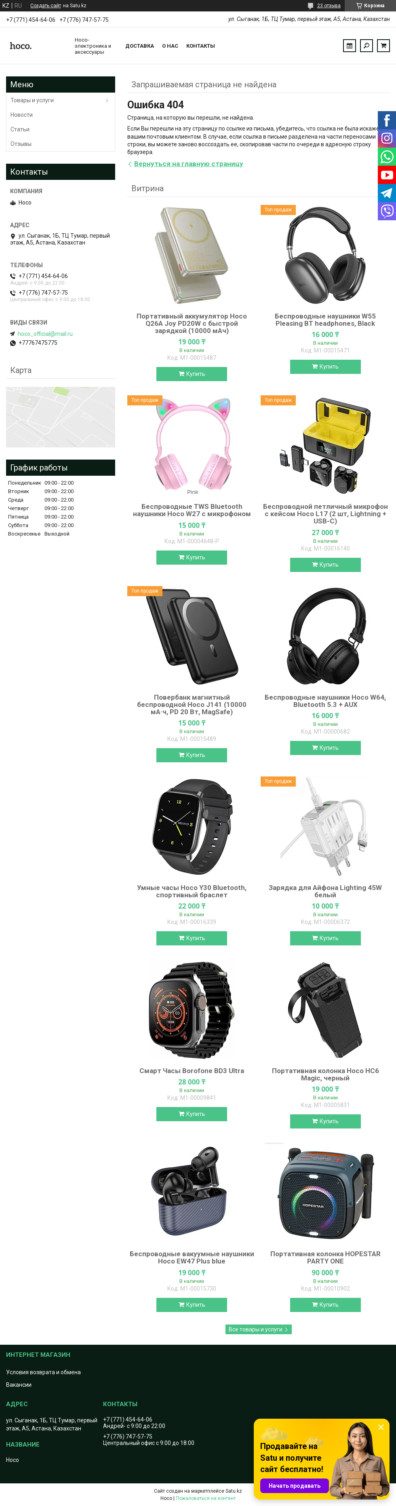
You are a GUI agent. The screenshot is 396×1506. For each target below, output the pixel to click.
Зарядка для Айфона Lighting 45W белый (325, 891)
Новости (22, 115)
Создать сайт (45, 5)
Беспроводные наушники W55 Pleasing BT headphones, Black (325, 319)
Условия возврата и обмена (43, 1372)
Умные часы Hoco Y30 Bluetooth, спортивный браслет (191, 891)
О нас (170, 46)
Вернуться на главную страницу (188, 164)
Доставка (139, 46)
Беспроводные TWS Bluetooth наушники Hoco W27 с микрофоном (192, 510)
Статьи (20, 129)
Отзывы (21, 144)
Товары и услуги (32, 100)
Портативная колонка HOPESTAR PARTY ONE (325, 1257)
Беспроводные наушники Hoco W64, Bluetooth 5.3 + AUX (325, 701)
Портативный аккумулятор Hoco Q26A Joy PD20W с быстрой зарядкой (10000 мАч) (192, 323)
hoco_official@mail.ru (45, 334)
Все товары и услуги (255, 1329)
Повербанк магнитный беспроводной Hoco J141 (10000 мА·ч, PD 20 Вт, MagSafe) (191, 704)
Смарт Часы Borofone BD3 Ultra (191, 1070)
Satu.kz (233, 1491)
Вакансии (19, 1385)
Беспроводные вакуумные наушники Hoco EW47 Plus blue (192, 1257)
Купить (195, 374)
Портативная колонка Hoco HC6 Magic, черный (325, 1074)
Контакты (200, 46)
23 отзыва (329, 5)
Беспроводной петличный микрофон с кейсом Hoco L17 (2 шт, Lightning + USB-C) (325, 514)
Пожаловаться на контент (206, 1498)
